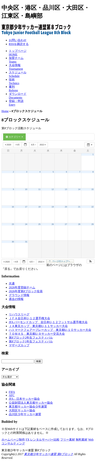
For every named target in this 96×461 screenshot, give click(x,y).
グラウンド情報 (19, 295)
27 (66, 224)
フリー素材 (67, 439)
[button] (90, 261)
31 (26, 242)
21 (79, 207)
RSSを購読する (19, 44)
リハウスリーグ (19, 314)
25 (39, 224)
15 (92, 189)
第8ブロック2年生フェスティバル (31, 337)
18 (39, 207)
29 (92, 224)
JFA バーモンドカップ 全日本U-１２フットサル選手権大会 (48, 322)
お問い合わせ (17, 40)
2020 (8, 145)
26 (53, 224)
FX (27, 439)
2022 (43, 145)
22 (92, 207)
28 (79, 224)
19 (53, 207)
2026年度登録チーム (22, 287)
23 (13, 224)
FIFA (12, 392)
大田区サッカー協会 (22, 410)
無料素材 (81, 439)
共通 (12, 283)
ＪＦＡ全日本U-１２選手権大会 (29, 318)
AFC (12, 395)
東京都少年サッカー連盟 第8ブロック (48, 454)
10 (26, 189)
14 (79, 189)
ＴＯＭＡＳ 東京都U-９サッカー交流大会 (37, 333)
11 (39, 189)
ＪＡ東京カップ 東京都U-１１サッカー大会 (38, 326)
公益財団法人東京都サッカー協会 (31, 402)
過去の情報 (16, 299)
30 (13, 242)
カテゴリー (14, 136)
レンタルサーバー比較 (44, 439)
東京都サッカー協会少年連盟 (28, 406)
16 (13, 207)
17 (26, 207)
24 (26, 224)
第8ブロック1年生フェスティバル (31, 341)
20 (66, 207)
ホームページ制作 (13, 439)
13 (66, 189)
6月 (33, 145)
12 (53, 189)
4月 (17, 145)
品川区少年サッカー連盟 (25, 414)
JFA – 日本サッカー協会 (24, 398)
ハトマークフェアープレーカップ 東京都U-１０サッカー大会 (50, 329)
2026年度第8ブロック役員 (26, 291)
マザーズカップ (19, 345)
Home (5, 111)
